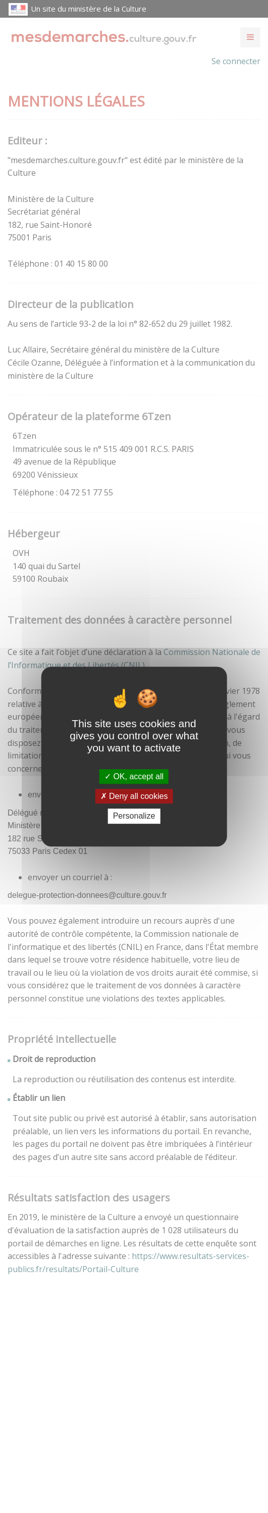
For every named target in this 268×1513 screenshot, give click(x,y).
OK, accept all (134, 776)
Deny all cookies (134, 796)
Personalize (134, 816)
